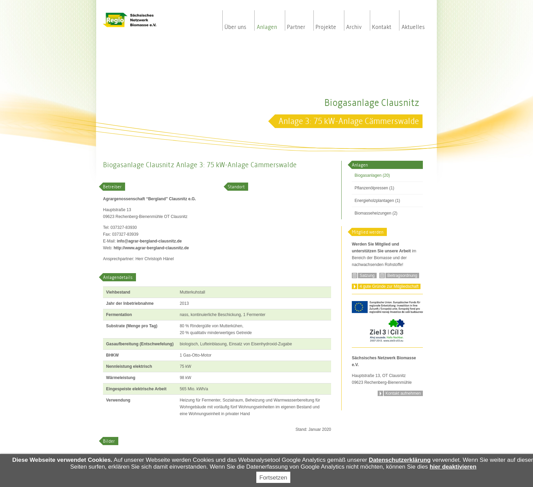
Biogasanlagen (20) (372, 175)
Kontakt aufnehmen (403, 393)
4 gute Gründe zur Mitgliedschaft (389, 286)
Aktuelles (413, 27)
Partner (296, 27)
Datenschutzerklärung (400, 459)
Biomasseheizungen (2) (376, 213)
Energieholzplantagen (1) (377, 200)
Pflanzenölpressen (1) (374, 188)
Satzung (367, 275)
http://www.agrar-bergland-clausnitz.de (151, 248)
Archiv (354, 27)
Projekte (325, 27)
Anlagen (267, 27)
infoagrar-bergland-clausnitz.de (149, 241)
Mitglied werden (367, 232)
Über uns (235, 27)
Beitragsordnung (402, 275)
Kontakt (381, 27)
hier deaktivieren (453, 466)
